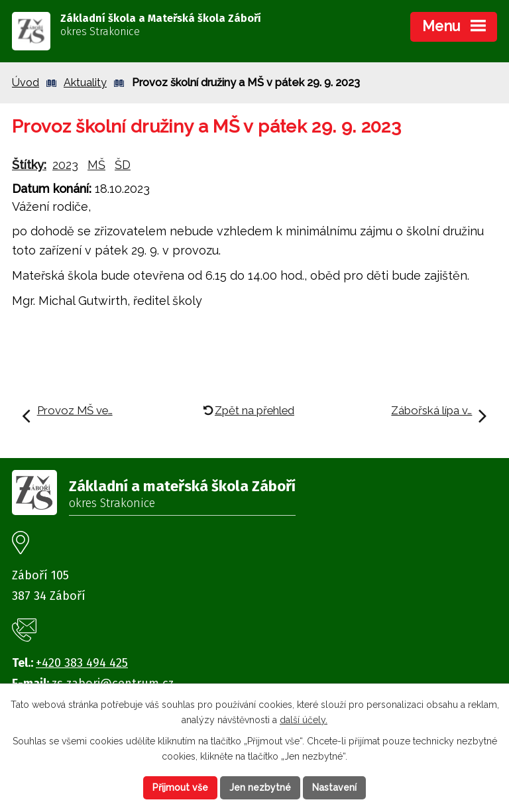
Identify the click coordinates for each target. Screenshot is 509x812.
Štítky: (29, 165)
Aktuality (85, 82)
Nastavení (334, 787)
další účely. (303, 720)
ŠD (123, 165)
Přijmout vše (180, 787)
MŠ (96, 165)
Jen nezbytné (260, 787)
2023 (65, 165)
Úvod (25, 82)
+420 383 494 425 (82, 663)
